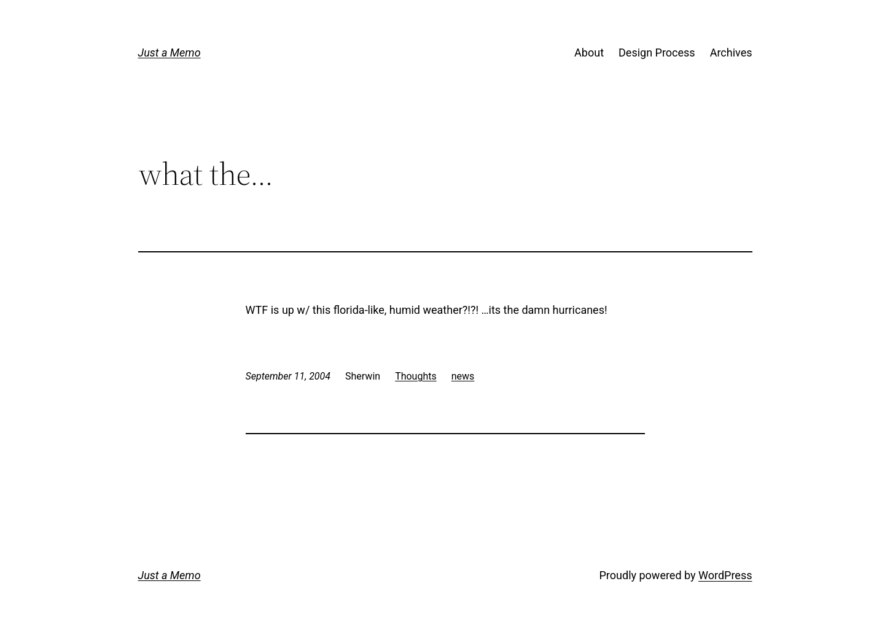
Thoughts (416, 376)
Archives (731, 52)
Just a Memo (169, 52)
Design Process (657, 52)
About (589, 52)
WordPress (725, 575)
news (463, 376)
